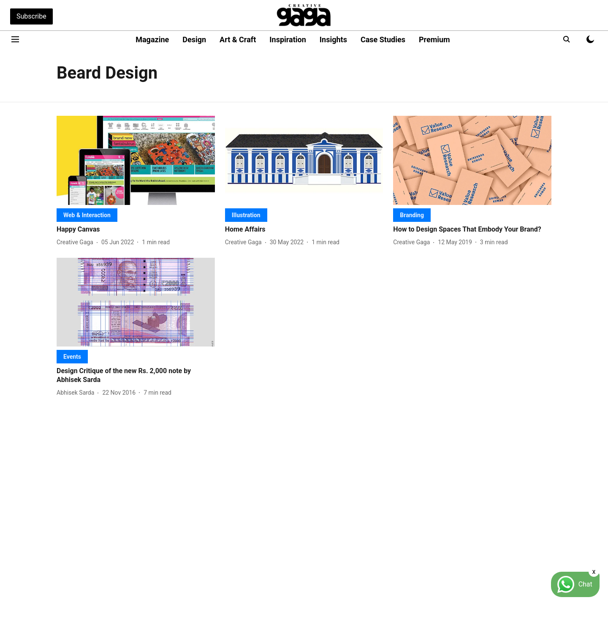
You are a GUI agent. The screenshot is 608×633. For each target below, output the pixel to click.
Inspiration (287, 39)
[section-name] (87, 215)
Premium (434, 39)
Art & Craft (238, 39)
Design (194, 39)
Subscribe (31, 16)
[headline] (136, 229)
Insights (333, 39)
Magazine (152, 39)
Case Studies (383, 39)
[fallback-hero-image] (136, 160)
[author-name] (77, 242)
